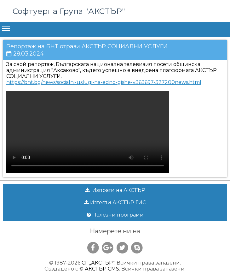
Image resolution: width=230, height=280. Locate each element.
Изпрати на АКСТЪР (115, 190)
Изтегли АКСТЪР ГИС (115, 203)
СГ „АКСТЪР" (98, 263)
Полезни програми (115, 215)
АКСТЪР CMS (102, 269)
